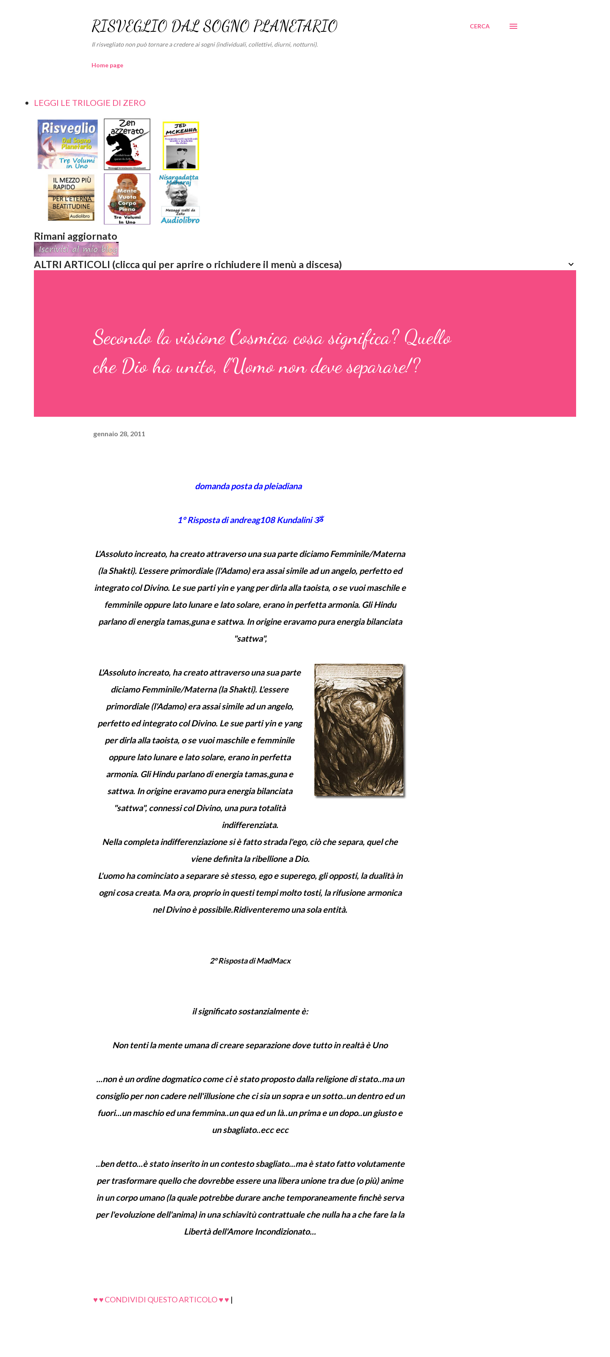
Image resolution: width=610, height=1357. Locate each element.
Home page (107, 65)
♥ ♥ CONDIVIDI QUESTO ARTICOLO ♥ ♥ (161, 1299)
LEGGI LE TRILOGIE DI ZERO (90, 102)
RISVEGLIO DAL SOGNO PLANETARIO (215, 26)
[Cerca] (480, 26)
